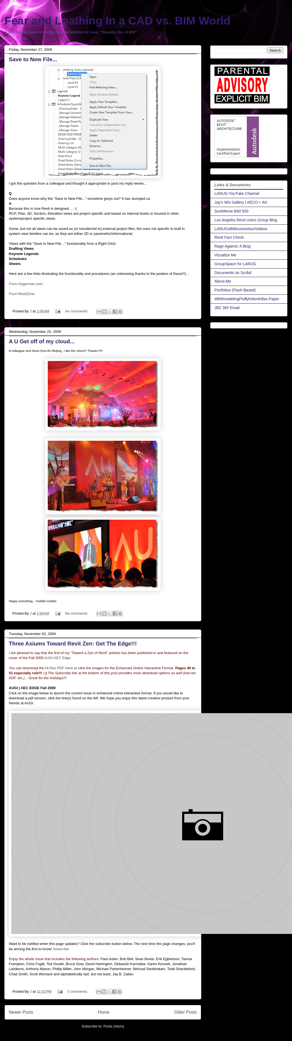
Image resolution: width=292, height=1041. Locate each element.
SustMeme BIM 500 (231, 211)
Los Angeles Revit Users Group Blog (245, 220)
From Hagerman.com (26, 284)
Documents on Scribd (232, 272)
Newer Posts (21, 1012)
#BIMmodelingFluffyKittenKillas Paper (246, 299)
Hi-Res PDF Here (59, 668)
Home (104, 1012)
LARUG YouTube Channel (236, 193)
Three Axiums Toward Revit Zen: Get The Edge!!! (73, 644)
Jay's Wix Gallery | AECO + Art (240, 202)
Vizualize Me (225, 255)
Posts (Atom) (113, 1026)
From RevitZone (21, 294)
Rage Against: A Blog (232, 246)
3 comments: (78, 991)
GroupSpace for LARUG (235, 264)
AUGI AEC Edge (57, 658)
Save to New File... (33, 59)
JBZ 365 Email (227, 308)
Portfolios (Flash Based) (235, 290)
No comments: (77, 311)
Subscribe (61, 949)
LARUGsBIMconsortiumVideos (240, 229)
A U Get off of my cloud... (42, 341)
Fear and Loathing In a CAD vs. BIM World (117, 20)
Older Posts (185, 1012)
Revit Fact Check (229, 237)
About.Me (222, 281)
